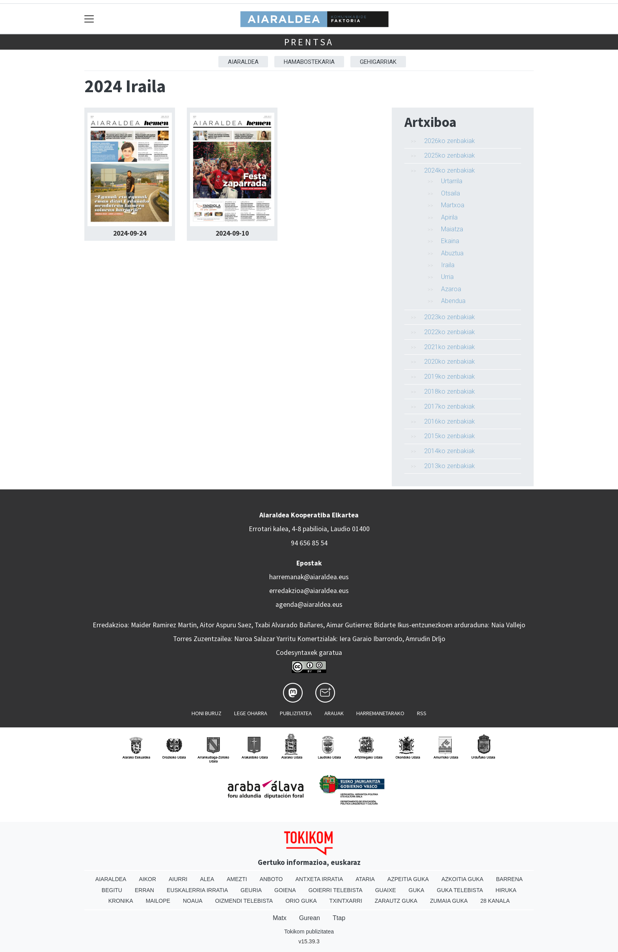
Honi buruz (207, 713)
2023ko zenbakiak (449, 317)
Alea (207, 879)
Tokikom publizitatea (309, 931)
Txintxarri (345, 901)
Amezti (237, 879)
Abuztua (452, 253)
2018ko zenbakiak (449, 391)
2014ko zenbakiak (449, 451)
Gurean (309, 918)
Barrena (509, 879)
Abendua (453, 301)
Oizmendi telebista (244, 901)
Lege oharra (250, 713)
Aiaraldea (243, 61)
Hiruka (505, 890)
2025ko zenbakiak (449, 155)
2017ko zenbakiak (449, 406)
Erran (144, 890)
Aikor (147, 879)
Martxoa (452, 205)
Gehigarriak (378, 61)
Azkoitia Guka (462, 879)
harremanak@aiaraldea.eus (309, 577)
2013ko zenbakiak (449, 466)
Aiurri (178, 879)
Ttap (339, 918)
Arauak (334, 713)
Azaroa (451, 289)
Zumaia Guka (449, 901)
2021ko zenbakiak (449, 347)
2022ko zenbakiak (449, 332)
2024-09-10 (232, 233)
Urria (447, 277)
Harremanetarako (380, 713)
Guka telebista (460, 890)
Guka (416, 890)
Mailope (158, 901)
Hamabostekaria (309, 61)
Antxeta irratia (319, 879)
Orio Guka (300, 901)
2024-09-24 (129, 233)
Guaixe (385, 890)
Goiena (285, 890)
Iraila (447, 265)
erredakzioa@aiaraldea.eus (309, 590)
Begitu (112, 890)
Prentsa (309, 42)
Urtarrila (451, 181)
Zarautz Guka (396, 901)
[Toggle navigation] (89, 19)
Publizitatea (296, 713)
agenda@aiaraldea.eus (309, 604)
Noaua (193, 901)
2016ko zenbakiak (449, 421)
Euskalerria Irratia (197, 890)
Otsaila (450, 193)
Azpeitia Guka (408, 879)
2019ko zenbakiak (449, 376)
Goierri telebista (335, 890)
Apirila (449, 217)
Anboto (271, 879)
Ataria (365, 879)
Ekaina (450, 241)
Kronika (120, 901)
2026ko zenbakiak (449, 141)
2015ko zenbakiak (449, 436)
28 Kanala (495, 901)
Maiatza (452, 229)
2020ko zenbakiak (449, 361)
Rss (421, 713)
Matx (280, 918)
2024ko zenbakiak (449, 170)
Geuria (251, 890)
